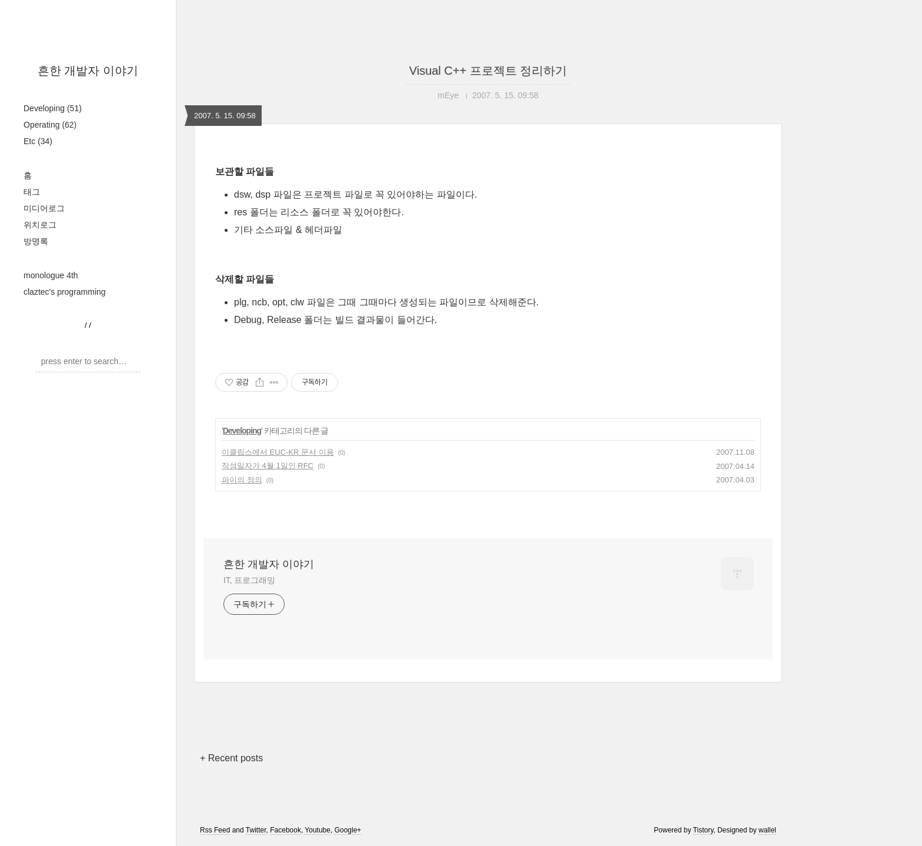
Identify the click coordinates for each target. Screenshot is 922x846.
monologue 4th (51, 275)
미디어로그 (44, 208)
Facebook (285, 830)
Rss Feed (215, 830)
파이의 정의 (242, 479)
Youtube (317, 830)
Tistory (703, 830)
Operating (50, 124)
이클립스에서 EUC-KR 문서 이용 (278, 452)
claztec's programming (65, 292)
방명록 (36, 241)
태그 (32, 191)
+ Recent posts (231, 758)
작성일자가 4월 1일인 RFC (267, 465)
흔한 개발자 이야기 (88, 70)
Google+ (348, 830)
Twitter (256, 830)
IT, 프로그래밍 (249, 580)
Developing (53, 108)
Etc (38, 141)
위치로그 (40, 224)
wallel (767, 830)
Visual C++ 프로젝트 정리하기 (488, 70)
